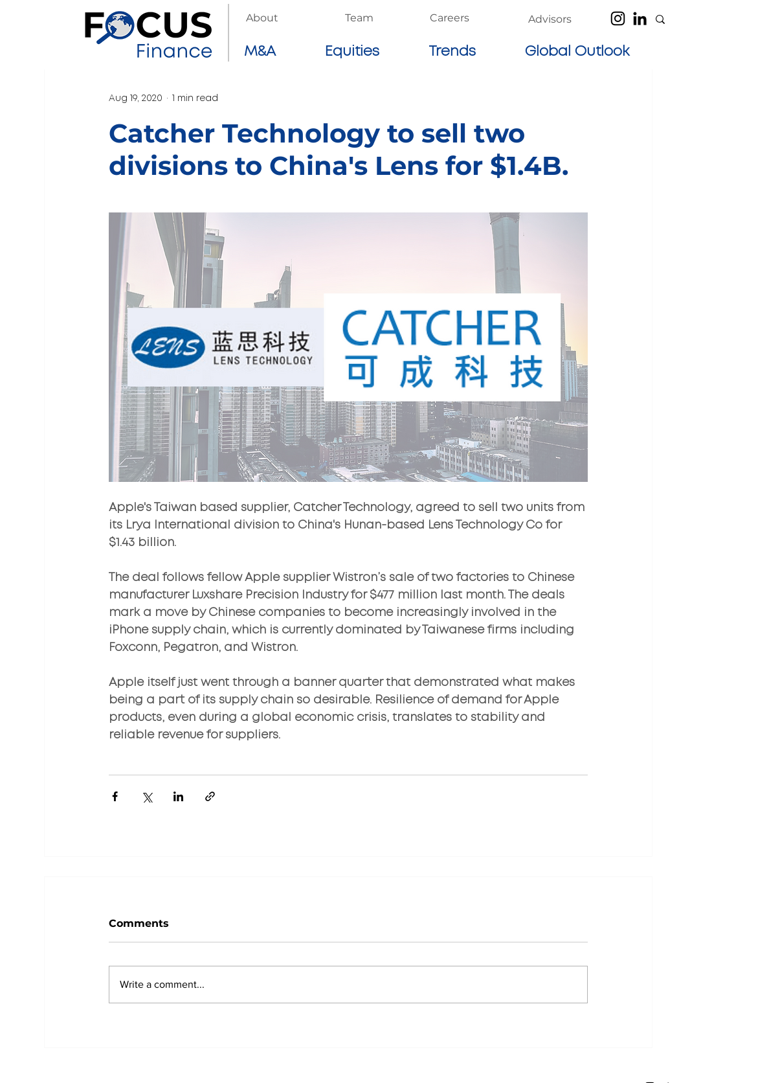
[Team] (359, 18)
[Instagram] (617, 18)
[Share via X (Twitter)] (146, 796)
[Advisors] (550, 19)
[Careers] (449, 18)
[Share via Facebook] (115, 796)
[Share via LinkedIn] (178, 796)
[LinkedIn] (639, 18)
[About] (262, 18)
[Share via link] (210, 796)
